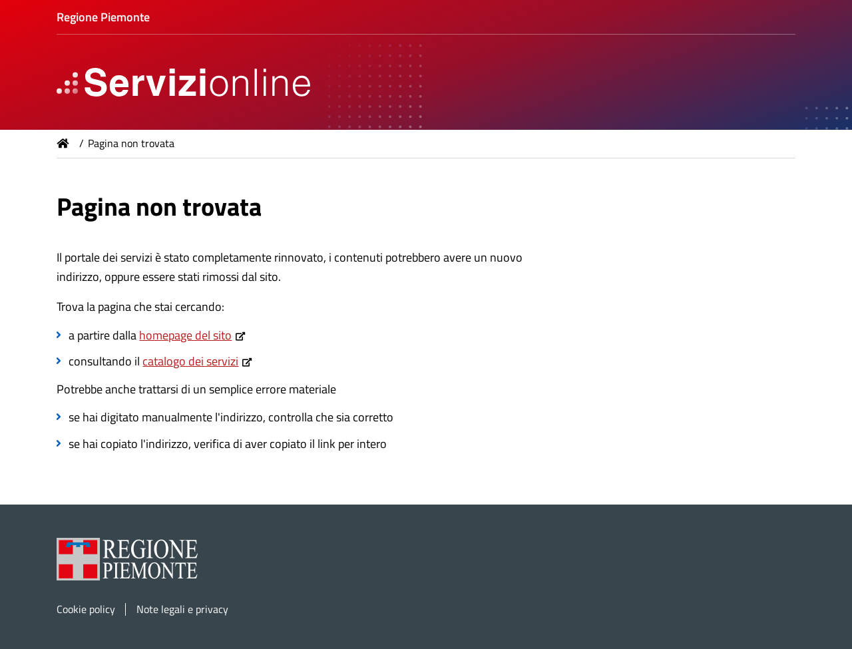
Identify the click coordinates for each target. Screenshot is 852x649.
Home (63, 143)
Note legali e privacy (182, 609)
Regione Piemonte (103, 17)
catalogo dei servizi (190, 361)
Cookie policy (86, 609)
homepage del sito (185, 335)
